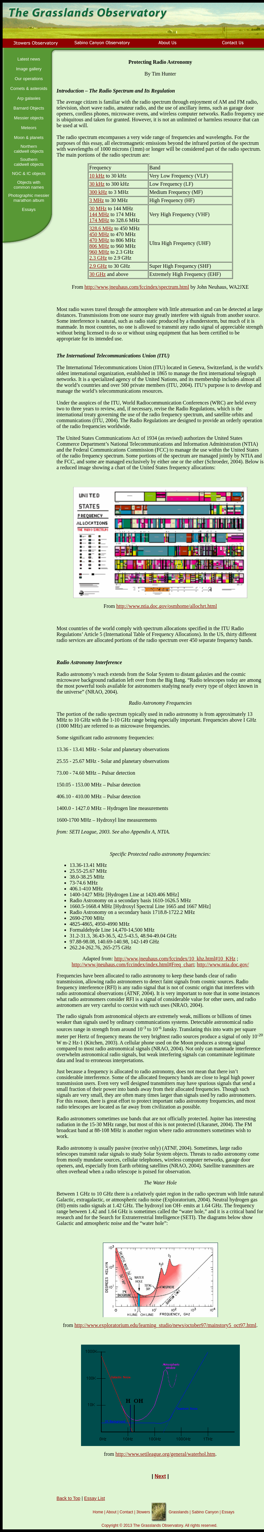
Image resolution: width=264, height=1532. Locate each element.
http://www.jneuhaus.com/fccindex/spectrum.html (137, 287)
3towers (143, 1512)
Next (160, 1476)
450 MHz (99, 234)
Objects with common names (29, 185)
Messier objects (28, 117)
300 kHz (98, 192)
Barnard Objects (28, 108)
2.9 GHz (98, 266)
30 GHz (97, 274)
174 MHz (99, 220)
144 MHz (99, 214)
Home (98, 1512)
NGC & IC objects (29, 173)
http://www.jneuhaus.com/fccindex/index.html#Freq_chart (133, 964)
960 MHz (99, 252)
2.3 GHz (98, 258)
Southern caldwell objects (28, 162)
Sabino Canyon (205, 1512)
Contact (126, 1512)
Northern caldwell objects (28, 149)
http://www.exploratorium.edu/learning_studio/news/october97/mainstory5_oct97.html (165, 1325)
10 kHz (97, 176)
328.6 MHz (101, 228)
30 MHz (98, 208)
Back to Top (68, 1498)
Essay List (94, 1498)
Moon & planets (28, 137)
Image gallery (28, 68)
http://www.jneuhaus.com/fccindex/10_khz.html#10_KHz (175, 958)
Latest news (28, 59)
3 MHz (96, 200)
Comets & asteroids (28, 88)
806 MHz (99, 246)
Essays (29, 209)
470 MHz (99, 240)
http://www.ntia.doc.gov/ (223, 964)
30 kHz (97, 184)
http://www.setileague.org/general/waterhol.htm (165, 1454)
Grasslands (179, 1512)
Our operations (29, 78)
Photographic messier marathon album (28, 198)
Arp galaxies (29, 98)
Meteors (29, 127)
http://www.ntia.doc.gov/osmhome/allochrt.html (166, 606)
